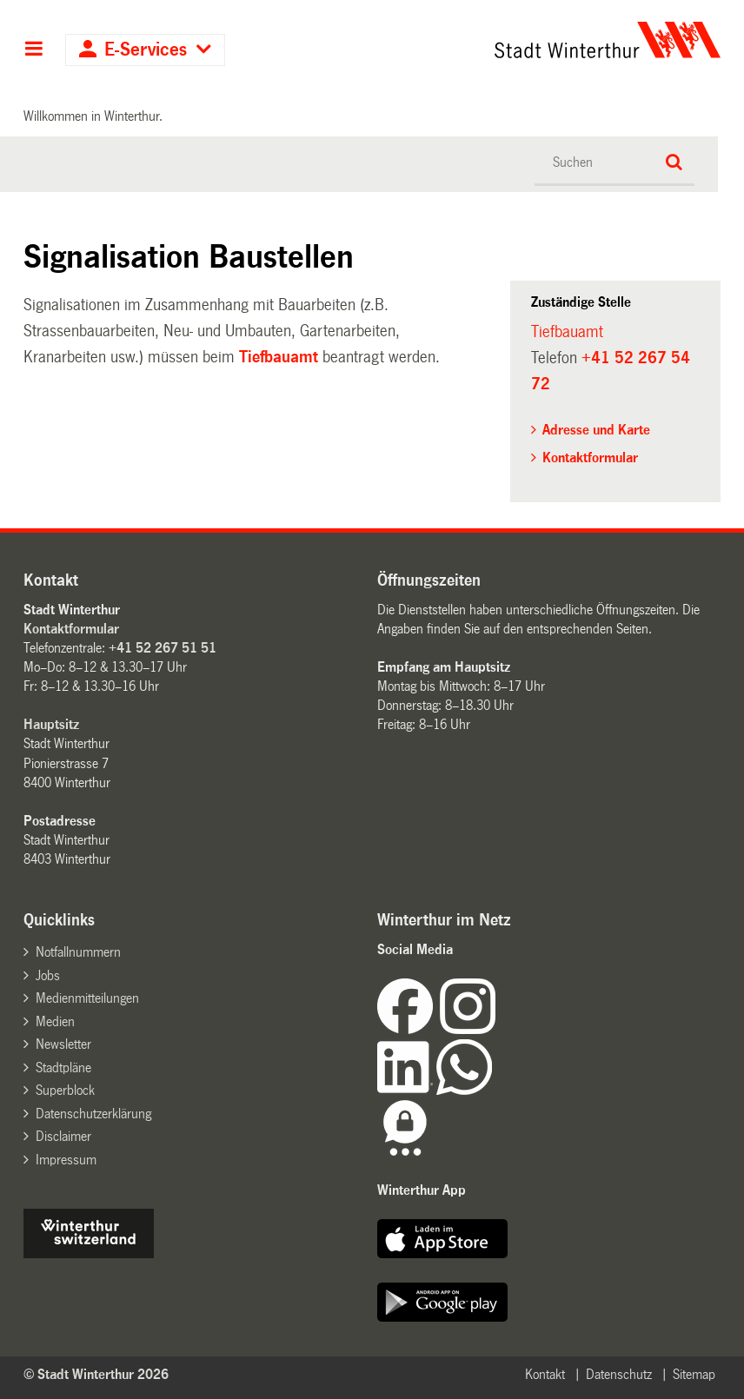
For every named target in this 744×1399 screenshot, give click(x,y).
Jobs (48, 975)
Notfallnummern (78, 952)
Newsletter (63, 1044)
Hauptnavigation (33, 50)
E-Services (145, 50)
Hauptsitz (51, 724)
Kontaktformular (590, 457)
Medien (55, 1021)
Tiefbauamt (278, 357)
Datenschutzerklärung (93, 1113)
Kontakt (545, 1374)
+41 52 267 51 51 (162, 647)
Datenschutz (619, 1374)
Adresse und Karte (596, 429)
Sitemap (694, 1374)
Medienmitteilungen (87, 998)
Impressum (66, 1159)
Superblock (65, 1090)
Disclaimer (63, 1136)
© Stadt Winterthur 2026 (96, 1374)
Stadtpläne (63, 1067)
